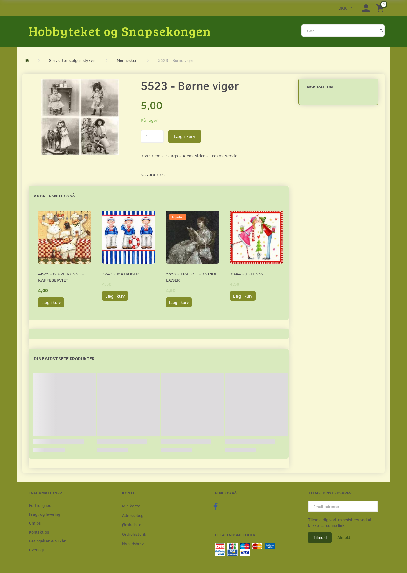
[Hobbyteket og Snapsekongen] (120, 30)
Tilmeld (320, 537)
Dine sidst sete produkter (64, 359)
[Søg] (381, 30)
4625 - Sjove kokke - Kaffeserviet (61, 277)
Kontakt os (39, 532)
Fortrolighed (40, 505)
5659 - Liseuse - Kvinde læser (191, 277)
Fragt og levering (44, 514)
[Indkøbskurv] (381, 8)
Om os (35, 523)
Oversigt (36, 549)
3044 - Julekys (246, 274)
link (341, 525)
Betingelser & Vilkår (47, 540)
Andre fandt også (54, 196)
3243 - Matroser (120, 274)
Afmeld (343, 537)
